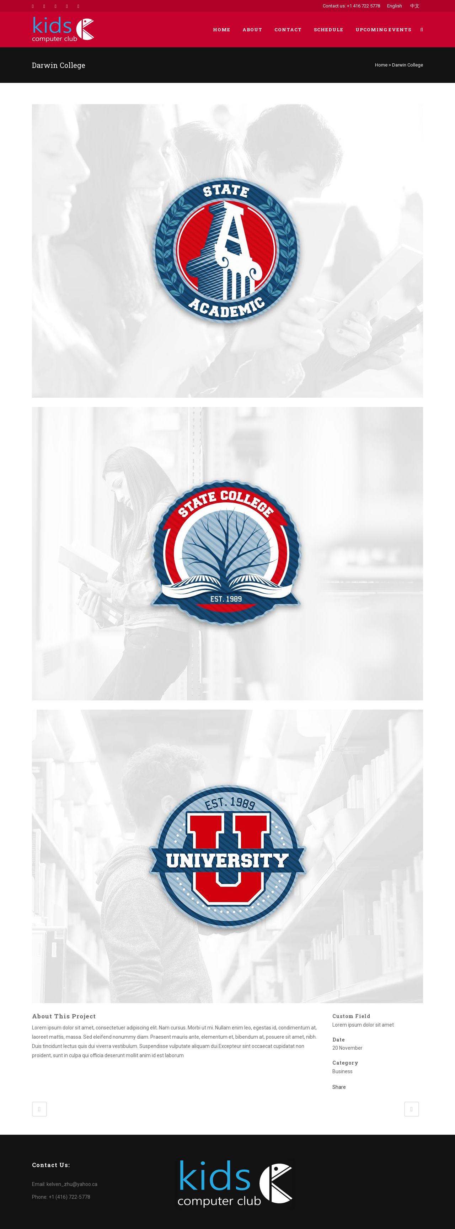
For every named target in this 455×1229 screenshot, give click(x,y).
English (394, 6)
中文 (414, 6)
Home (381, 65)
